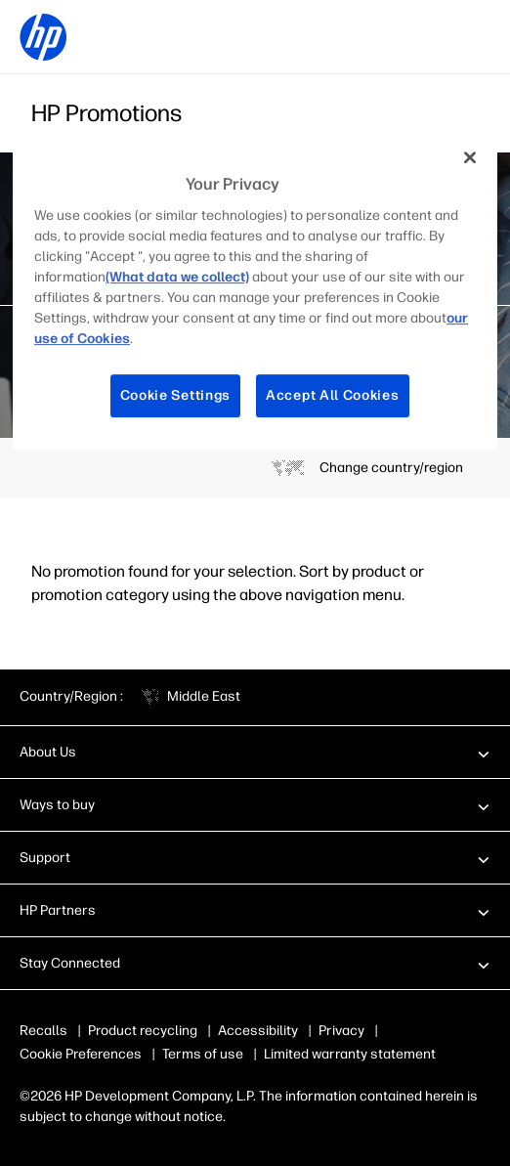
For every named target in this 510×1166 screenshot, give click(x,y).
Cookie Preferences (81, 1054)
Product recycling (142, 1030)
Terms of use (202, 1054)
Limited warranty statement (350, 1054)
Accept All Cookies (333, 396)
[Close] (469, 157)
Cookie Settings (176, 396)
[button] (255, 751)
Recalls (43, 1030)
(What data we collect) (177, 278)
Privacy (341, 1030)
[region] (255, 291)
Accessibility (258, 1030)
